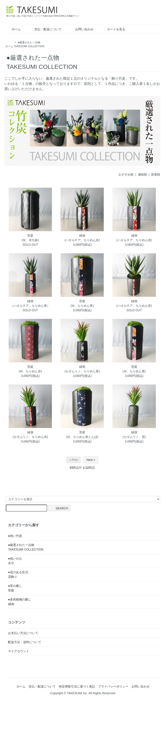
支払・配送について (45, 29)
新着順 (155, 174)
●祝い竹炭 (15, 536)
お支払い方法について (23, 633)
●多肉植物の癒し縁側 (19, 602)
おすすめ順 (126, 174)
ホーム (13, 29)
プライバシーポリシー (113, 686)
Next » (90, 460)
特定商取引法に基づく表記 (77, 686)
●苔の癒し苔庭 (15, 588)
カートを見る (113, 29)
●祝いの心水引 (15, 561)
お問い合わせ (81, 29)
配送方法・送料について (24, 642)
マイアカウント (18, 651)
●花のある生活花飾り (18, 574)
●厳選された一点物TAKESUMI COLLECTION (25, 547)
